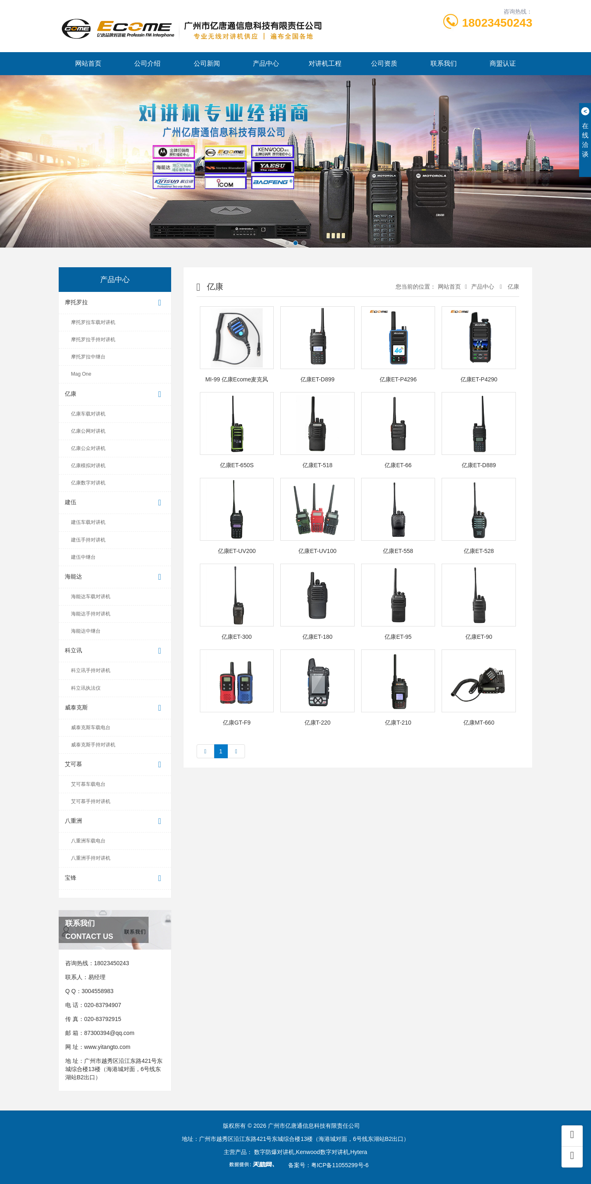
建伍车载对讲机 (88, 522)
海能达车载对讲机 (90, 596)
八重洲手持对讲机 (90, 858)
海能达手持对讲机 (90, 614)
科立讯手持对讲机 (90, 670)
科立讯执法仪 (86, 688)
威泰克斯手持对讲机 (93, 745)
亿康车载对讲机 (88, 414)
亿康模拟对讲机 (88, 465)
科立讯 (115, 651)
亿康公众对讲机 (88, 448)
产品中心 (266, 63)
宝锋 (115, 878)
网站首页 (88, 63)
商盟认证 (503, 63)
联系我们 (444, 63)
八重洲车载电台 (88, 841)
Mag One (81, 374)
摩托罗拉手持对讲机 (93, 339)
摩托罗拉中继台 (88, 357)
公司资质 (384, 63)
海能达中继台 (86, 631)
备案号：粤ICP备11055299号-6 (328, 1165)
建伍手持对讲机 (88, 540)
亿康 (115, 394)
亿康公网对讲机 (88, 431)
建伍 (115, 502)
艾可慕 (115, 764)
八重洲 (115, 821)
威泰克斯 (115, 708)
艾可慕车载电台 (88, 784)
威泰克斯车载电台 (90, 727)
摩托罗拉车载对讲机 (93, 322)
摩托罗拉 (115, 302)
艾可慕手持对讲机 (90, 801)
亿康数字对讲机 (88, 483)
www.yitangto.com (107, 1047)
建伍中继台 (83, 557)
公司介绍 (147, 63)
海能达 (115, 577)
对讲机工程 (325, 63)
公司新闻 (207, 63)
